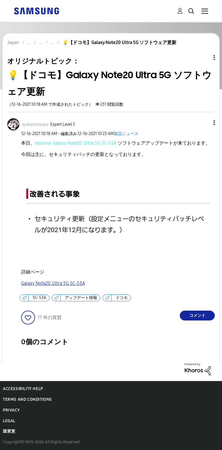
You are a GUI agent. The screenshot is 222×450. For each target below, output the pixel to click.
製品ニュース (126, 133)
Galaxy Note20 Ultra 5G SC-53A (53, 283)
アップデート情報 (81, 297)
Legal (9, 420)
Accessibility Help (23, 388)
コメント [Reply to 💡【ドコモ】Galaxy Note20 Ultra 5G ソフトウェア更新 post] (197, 315)
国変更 (9, 431)
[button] (204, 122)
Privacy (11, 410)
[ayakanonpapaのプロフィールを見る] (35, 124)
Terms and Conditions (27, 399)
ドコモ (122, 297)
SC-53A (39, 297)
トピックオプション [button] (204, 57)
